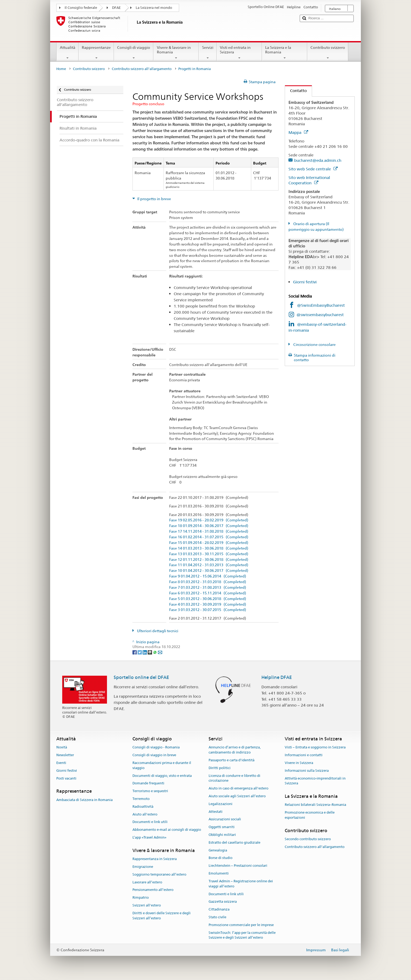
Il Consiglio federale (81, 8)
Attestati (216, 812)
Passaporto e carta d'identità (231, 760)
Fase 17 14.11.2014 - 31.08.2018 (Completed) (208, 531)
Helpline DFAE (276, 677)
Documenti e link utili (150, 822)
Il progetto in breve (153, 199)
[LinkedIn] (145, 652)
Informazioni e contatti (304, 755)
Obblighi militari (222, 835)
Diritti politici (220, 768)
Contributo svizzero (328, 52)
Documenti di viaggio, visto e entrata (162, 776)
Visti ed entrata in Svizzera (239, 52)
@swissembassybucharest (320, 314)
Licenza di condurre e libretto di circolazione (234, 778)
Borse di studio (220, 858)
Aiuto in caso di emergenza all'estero (238, 788)
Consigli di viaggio (133, 52)
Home (61, 69)
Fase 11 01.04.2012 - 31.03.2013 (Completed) (208, 565)
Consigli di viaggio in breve (154, 755)
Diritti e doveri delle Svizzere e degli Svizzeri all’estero (161, 915)
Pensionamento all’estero (152, 890)
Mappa (298, 132)
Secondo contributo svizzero (308, 839)
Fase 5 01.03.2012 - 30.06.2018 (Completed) (207, 599)
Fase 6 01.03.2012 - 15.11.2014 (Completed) (207, 593)
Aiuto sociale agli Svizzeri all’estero (237, 796)
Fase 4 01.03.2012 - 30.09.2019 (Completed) (207, 604)
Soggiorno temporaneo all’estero (159, 874)
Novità (61, 747)
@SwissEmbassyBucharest (321, 305)
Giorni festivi (305, 281)
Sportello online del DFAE (141, 677)
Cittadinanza (219, 909)
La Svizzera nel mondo (154, 8)
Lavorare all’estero (147, 882)
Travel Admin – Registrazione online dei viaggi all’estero (241, 883)
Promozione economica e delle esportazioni (310, 815)
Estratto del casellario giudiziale (234, 842)
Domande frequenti (148, 783)
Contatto (296, 90)
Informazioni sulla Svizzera (307, 771)
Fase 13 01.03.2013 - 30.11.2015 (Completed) (208, 554)
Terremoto (141, 799)
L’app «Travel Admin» (149, 837)
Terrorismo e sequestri (150, 791)
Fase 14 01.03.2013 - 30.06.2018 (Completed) (208, 548)
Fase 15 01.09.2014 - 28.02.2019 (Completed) (208, 543)
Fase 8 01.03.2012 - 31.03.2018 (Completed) (207, 582)
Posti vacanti (66, 778)
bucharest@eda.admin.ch (317, 160)
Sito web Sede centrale (313, 168)
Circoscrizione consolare (314, 344)
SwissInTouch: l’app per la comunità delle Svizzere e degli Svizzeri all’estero (242, 935)
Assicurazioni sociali (225, 819)
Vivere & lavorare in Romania (176, 52)
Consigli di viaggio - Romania (156, 747)
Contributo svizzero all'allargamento (142, 69)
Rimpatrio (140, 897)
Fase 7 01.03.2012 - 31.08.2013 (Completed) (207, 588)
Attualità (67, 52)
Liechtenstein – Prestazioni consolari (238, 866)
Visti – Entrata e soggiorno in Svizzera (315, 747)
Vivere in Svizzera (299, 763)
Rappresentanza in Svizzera (154, 859)
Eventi (61, 763)
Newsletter (65, 755)
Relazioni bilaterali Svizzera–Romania (315, 805)
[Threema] (150, 652)
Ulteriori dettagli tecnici (157, 631)
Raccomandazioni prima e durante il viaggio (161, 765)
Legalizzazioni (220, 804)
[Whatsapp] (155, 652)
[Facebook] (135, 652)
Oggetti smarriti (222, 827)
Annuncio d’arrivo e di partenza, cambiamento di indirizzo (235, 750)
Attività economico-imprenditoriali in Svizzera (315, 780)
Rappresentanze (96, 52)
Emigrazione (142, 867)
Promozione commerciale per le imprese (241, 925)
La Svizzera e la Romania (284, 52)
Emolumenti (219, 873)
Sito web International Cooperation (309, 180)
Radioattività (142, 807)
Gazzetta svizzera (223, 902)
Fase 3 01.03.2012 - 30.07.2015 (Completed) (207, 610)
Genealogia (218, 850)
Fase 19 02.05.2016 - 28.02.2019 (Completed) (208, 520)
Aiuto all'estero (144, 814)
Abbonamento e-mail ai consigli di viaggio (166, 830)
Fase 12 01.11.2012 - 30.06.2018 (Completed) (208, 560)
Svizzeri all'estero (146, 905)
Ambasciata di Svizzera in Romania (84, 800)
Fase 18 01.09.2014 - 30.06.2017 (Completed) (208, 526)
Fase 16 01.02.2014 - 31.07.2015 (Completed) (208, 537)
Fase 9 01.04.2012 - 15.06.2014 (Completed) (207, 576)
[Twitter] (140, 652)
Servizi (207, 52)
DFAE (116, 8)
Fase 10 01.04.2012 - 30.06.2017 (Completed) (208, 571)
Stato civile (217, 917)
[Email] (160, 652)
